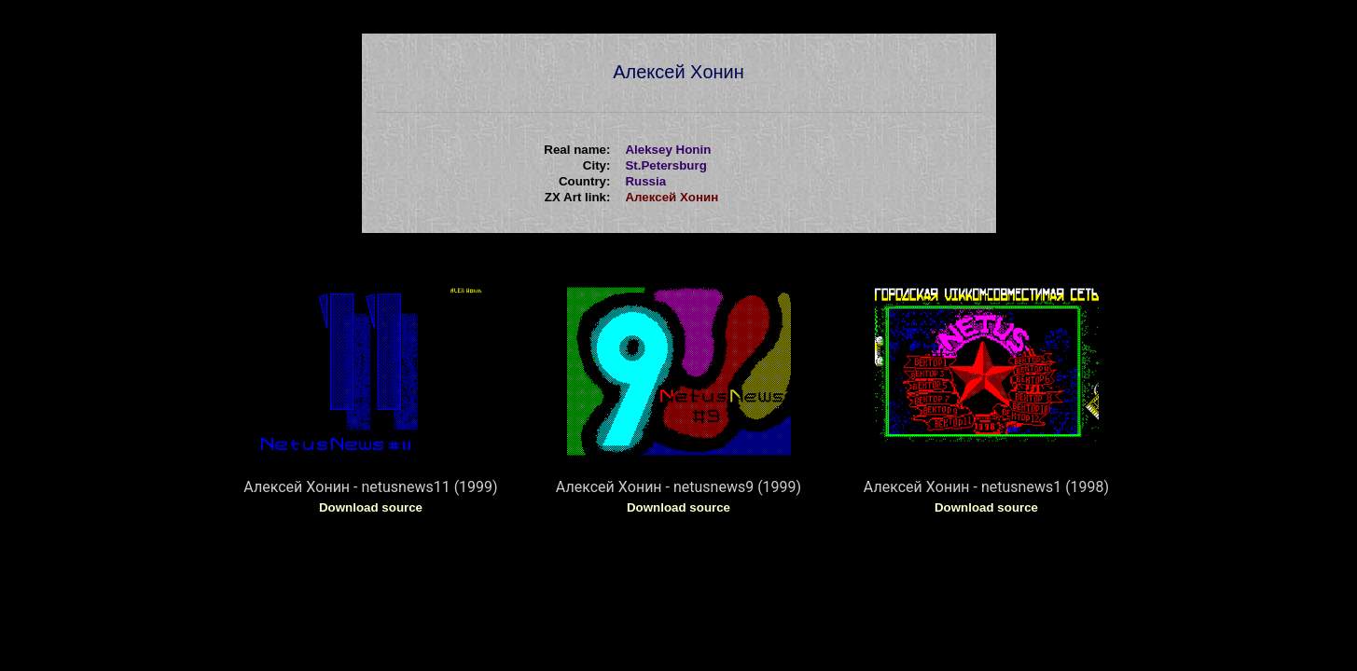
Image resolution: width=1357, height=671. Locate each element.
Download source (370, 507)
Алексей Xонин (671, 197)
